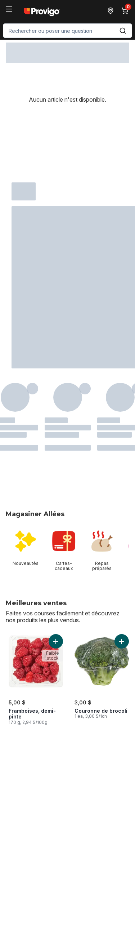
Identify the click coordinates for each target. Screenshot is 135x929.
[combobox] (67, 30)
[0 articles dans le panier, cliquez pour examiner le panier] (126, 11)
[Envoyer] (122, 30)
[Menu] (9, 9)
